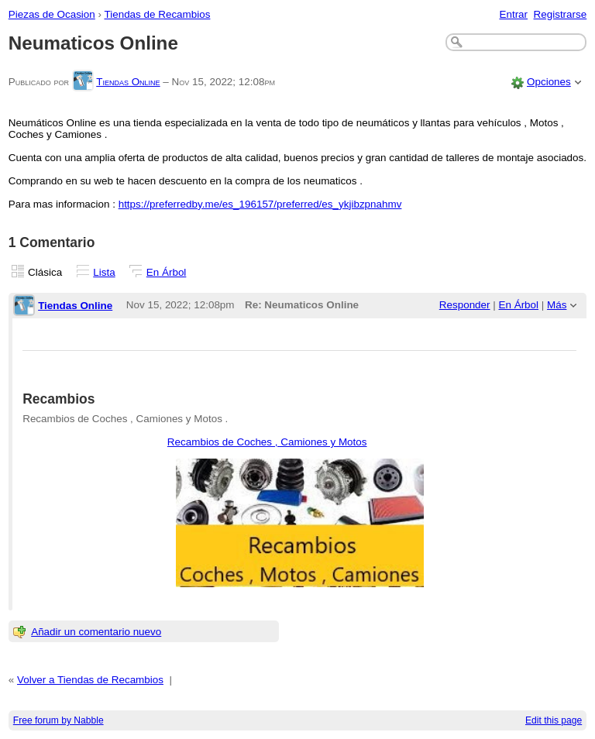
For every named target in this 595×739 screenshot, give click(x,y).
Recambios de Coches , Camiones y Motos (267, 442)
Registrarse (560, 14)
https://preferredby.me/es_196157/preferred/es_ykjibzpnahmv (260, 204)
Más (556, 305)
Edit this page (553, 720)
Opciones (549, 82)
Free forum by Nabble (58, 720)
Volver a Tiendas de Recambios (90, 680)
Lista (104, 272)
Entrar (513, 14)
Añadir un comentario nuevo (96, 632)
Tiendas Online (128, 82)
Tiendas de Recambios (158, 14)
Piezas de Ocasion (52, 14)
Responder (464, 305)
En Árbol (166, 272)
